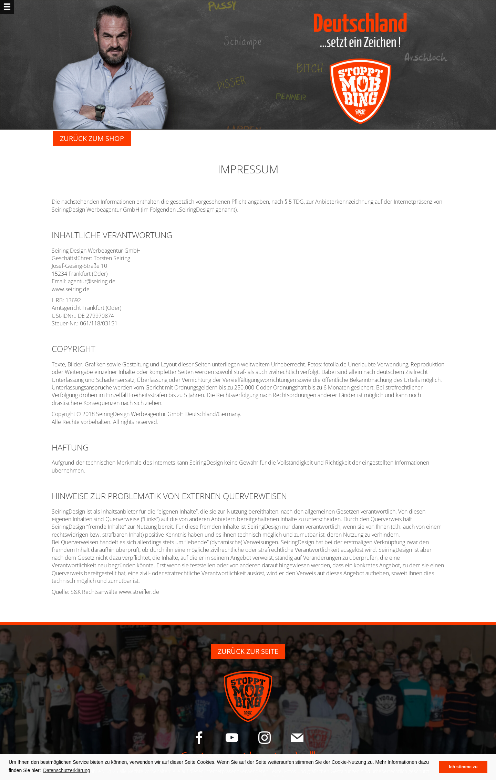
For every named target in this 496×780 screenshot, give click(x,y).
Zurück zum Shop (92, 138)
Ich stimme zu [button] (463, 766)
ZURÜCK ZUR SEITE (248, 651)
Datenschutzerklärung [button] (66, 770)
